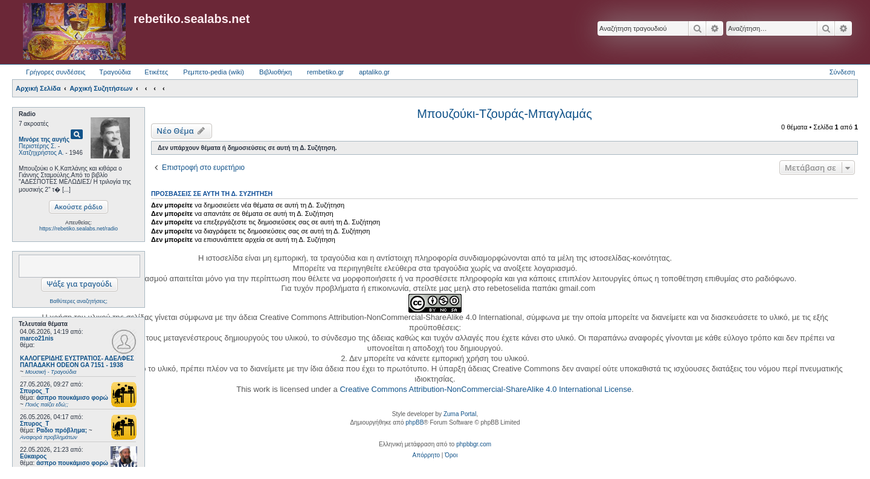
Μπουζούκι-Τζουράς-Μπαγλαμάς (504, 113)
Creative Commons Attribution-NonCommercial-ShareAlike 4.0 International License (485, 389)
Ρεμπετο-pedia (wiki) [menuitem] (213, 72)
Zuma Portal (459, 414)
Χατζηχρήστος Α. (41, 152)
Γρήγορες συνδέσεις (55, 72)
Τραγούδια (114, 72)
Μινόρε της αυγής (44, 139)
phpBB (414, 422)
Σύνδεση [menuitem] (842, 72)
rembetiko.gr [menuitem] (325, 72)
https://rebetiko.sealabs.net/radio (78, 229)
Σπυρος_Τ (34, 391)
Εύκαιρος (33, 456)
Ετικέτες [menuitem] (156, 72)
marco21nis (37, 338)
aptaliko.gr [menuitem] (374, 72)
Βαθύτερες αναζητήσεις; (78, 301)
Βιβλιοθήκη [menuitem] (275, 72)
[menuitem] (426, 455)
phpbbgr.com (473, 444)
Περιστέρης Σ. (37, 146)
